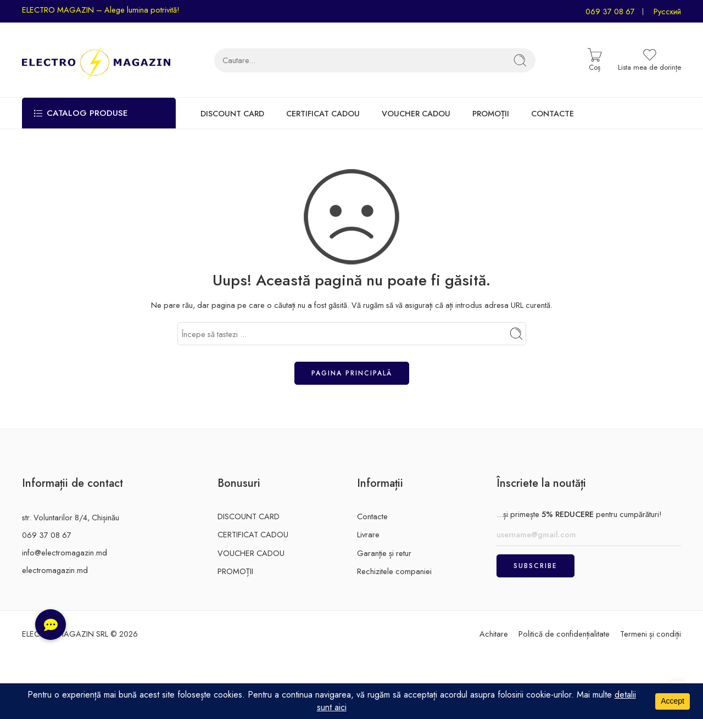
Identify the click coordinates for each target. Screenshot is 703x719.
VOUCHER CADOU (416, 113)
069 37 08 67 (610, 11)
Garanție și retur (384, 553)
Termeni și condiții (650, 633)
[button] (50, 624)
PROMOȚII (490, 113)
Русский (667, 11)
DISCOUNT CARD (232, 113)
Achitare (493, 633)
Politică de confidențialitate (564, 633)
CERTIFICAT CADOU (323, 113)
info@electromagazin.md (64, 552)
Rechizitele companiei (394, 571)
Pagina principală (351, 373)
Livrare (368, 534)
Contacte (372, 516)
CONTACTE (552, 113)
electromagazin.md (55, 570)
